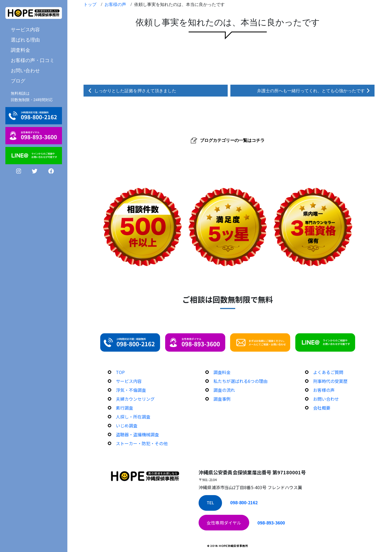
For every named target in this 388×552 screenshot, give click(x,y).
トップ (90, 4)
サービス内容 (25, 29)
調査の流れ (224, 390)
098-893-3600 (271, 522)
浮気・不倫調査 (131, 390)
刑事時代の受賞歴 (330, 381)
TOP (120, 372)
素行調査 (124, 407)
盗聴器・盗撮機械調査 (137, 434)
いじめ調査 (126, 425)
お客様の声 (115, 4)
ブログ (18, 80)
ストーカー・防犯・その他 (142, 443)
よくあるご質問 (328, 372)
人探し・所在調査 (133, 416)
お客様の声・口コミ (32, 60)
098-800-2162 (244, 502)
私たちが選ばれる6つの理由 (240, 381)
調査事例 (222, 399)
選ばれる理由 (25, 39)
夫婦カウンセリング (135, 399)
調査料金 (20, 50)
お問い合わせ (25, 70)
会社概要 (321, 407)
